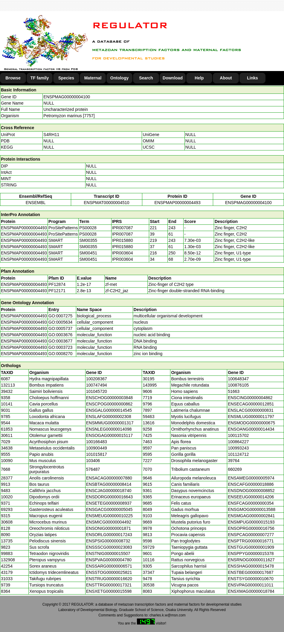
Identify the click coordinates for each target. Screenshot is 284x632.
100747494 (96, 385)
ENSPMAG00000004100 (66, 96)
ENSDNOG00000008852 (251, 490)
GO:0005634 (60, 322)
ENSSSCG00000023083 (109, 547)
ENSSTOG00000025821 (109, 572)
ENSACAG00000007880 (109, 478)
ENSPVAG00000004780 (109, 559)
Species (66, 78)
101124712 (238, 454)
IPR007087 (122, 227)
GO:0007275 (60, 315)
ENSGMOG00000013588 (251, 509)
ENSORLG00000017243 (109, 534)
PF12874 (56, 284)
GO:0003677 (60, 341)
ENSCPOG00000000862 (109, 404)
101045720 (96, 391)
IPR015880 (122, 240)
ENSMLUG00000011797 (251, 416)
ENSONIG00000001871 (108, 528)
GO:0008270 (60, 353)
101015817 (96, 454)
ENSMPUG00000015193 (251, 522)
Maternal (93, 78)
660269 (235, 469)
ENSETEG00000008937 (109, 503)
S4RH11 (51, 134)
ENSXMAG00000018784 (251, 591)
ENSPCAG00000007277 (251, 534)
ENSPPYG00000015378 (251, 553)
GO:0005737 (60, 328)
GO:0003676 (60, 334)
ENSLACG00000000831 (251, 410)
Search (146, 78)
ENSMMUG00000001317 (110, 422)
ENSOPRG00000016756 (251, 528)
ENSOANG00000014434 (251, 429)
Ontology (119, 78)
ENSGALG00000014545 (109, 410)
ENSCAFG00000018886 (251, 484)
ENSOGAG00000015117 (109, 435)
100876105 (238, 385)
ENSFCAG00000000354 (251, 503)
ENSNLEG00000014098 (109, 429)
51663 (233, 391)
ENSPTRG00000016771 (251, 541)
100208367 (96, 378)
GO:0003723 (60, 347)
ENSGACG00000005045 (109, 509)
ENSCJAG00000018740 (109, 490)
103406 (93, 460)
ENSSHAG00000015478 (251, 566)
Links (252, 78)
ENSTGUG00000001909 (251, 547)
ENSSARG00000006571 (109, 566)
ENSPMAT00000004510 (106, 202)
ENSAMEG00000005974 (251, 478)
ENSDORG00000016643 (109, 496)
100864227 (238, 441)
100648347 (238, 378)
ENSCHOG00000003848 (109, 397)
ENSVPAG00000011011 (250, 585)
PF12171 (56, 290)
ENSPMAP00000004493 (178, 202)
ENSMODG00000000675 (251, 422)
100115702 (238, 435)
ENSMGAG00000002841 (251, 515)
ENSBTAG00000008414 (109, 484)
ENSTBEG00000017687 (251, 572)
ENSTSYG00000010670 (251, 578)
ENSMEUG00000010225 (109, 515)
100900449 (96, 448)
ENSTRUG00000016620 (109, 578)
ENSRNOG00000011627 (251, 559)
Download (173, 78)
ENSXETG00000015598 (109, 591)
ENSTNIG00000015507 (108, 553)
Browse (13, 78)
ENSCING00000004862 (250, 397)
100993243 (238, 448)
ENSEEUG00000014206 (251, 496)
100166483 (96, 441)
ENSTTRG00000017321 (109, 585)
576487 (93, 469)
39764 (233, 460)
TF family (39, 78)
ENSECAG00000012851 (251, 404)
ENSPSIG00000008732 (108, 541)
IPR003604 (122, 253)
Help (199, 78)
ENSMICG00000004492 (108, 522)
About (226, 78)
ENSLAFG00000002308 (108, 416)
